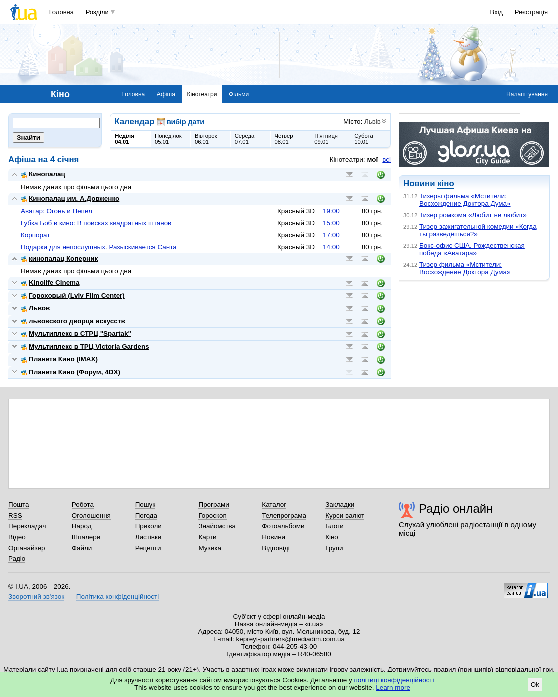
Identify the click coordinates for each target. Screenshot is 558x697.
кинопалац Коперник (59, 258)
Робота (83, 504)
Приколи (148, 526)
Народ (82, 526)
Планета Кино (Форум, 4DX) (70, 372)
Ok (535, 684)
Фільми (239, 94)
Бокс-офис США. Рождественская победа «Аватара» (472, 249)
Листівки (148, 537)
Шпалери (86, 537)
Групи (334, 548)
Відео (17, 537)
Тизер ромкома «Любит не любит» (473, 215)
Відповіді (276, 548)
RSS (15, 515)
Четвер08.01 (284, 139)
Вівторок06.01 (206, 139)
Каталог (274, 504)
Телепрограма (284, 515)
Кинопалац (43, 174)
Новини (273, 537)
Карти (207, 537)
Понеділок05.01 (168, 139)
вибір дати (185, 122)
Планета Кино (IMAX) (59, 359)
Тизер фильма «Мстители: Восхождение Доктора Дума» (465, 268)
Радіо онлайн (456, 508)
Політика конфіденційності (117, 596)
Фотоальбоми (283, 526)
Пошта (18, 504)
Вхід (496, 12)
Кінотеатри (202, 94)
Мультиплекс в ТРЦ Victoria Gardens (85, 346)
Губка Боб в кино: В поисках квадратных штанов (96, 223)
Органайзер (26, 548)
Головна (61, 12)
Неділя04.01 (124, 139)
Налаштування (527, 94)
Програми (213, 504)
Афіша (166, 94)
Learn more (393, 687)
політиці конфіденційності (394, 680)
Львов (35, 308)
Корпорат (35, 235)
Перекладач (27, 526)
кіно (445, 183)
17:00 (331, 235)
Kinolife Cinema (50, 282)
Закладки (339, 504)
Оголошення (91, 515)
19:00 (331, 211)
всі (386, 159)
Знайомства (217, 526)
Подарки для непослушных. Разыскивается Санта (99, 247)
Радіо (16, 558)
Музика (209, 548)
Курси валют (344, 515)
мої (372, 159)
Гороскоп (212, 515)
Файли (82, 548)
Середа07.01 (245, 139)
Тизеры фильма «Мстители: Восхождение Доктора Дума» (465, 199)
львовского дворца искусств (73, 321)
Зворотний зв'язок (36, 596)
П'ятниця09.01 (326, 139)
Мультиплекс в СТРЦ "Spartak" (76, 333)
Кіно (331, 537)
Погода (146, 515)
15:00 (331, 223)
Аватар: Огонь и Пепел (56, 211)
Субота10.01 (363, 139)
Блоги (334, 526)
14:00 (331, 247)
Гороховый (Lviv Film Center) (73, 295)
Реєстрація (531, 12)
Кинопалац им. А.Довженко (70, 198)
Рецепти (148, 548)
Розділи (97, 12)
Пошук (145, 504)
